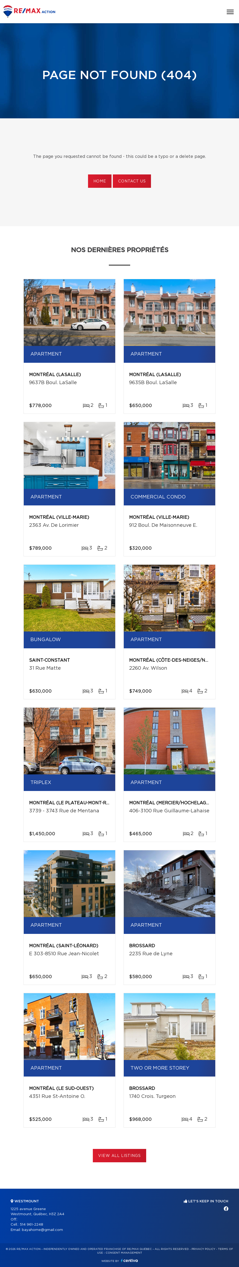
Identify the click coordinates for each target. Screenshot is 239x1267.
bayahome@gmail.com (42, 1230)
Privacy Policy (203, 1249)
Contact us (132, 181)
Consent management (124, 1253)
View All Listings (119, 1156)
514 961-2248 (31, 1224)
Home (99, 181)
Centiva (129, 1260)
